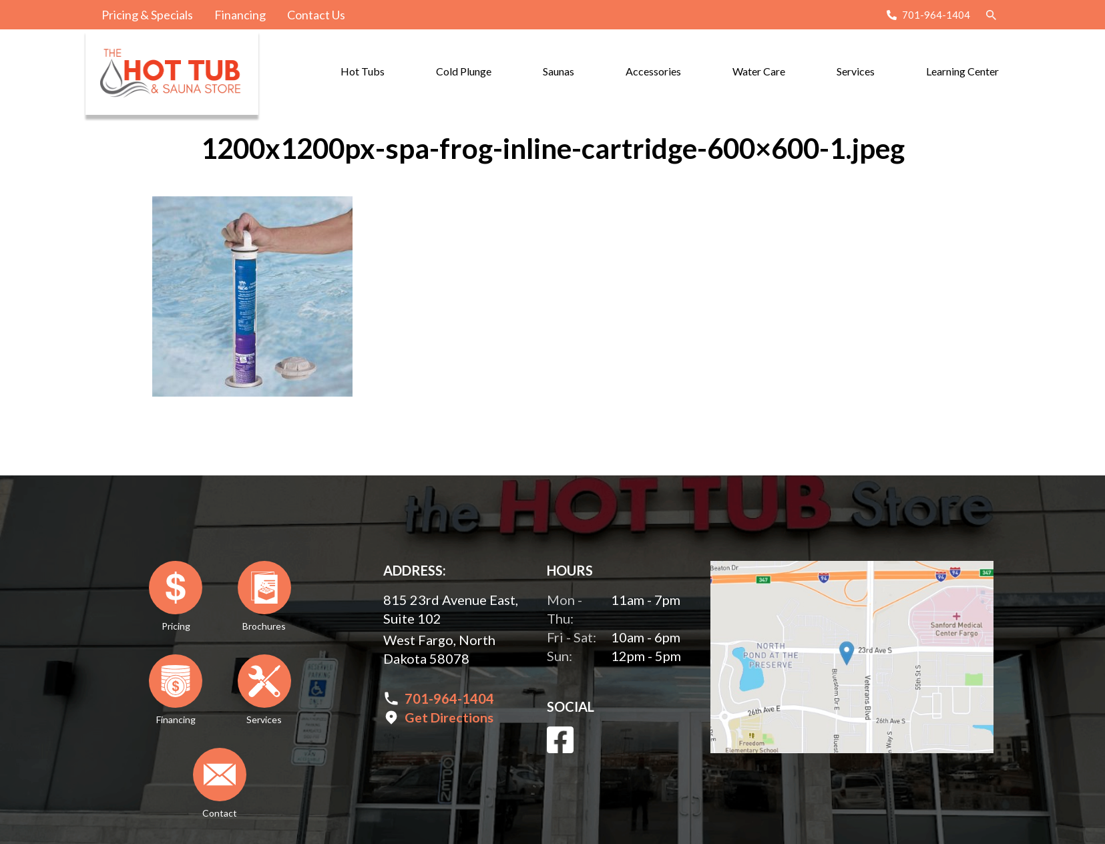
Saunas (558, 71)
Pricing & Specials (147, 14)
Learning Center (962, 71)
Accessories (653, 71)
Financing (240, 14)
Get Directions (449, 717)
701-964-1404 (936, 15)
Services (856, 71)
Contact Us (316, 14)
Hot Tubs (363, 71)
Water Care (758, 71)
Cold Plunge (463, 71)
